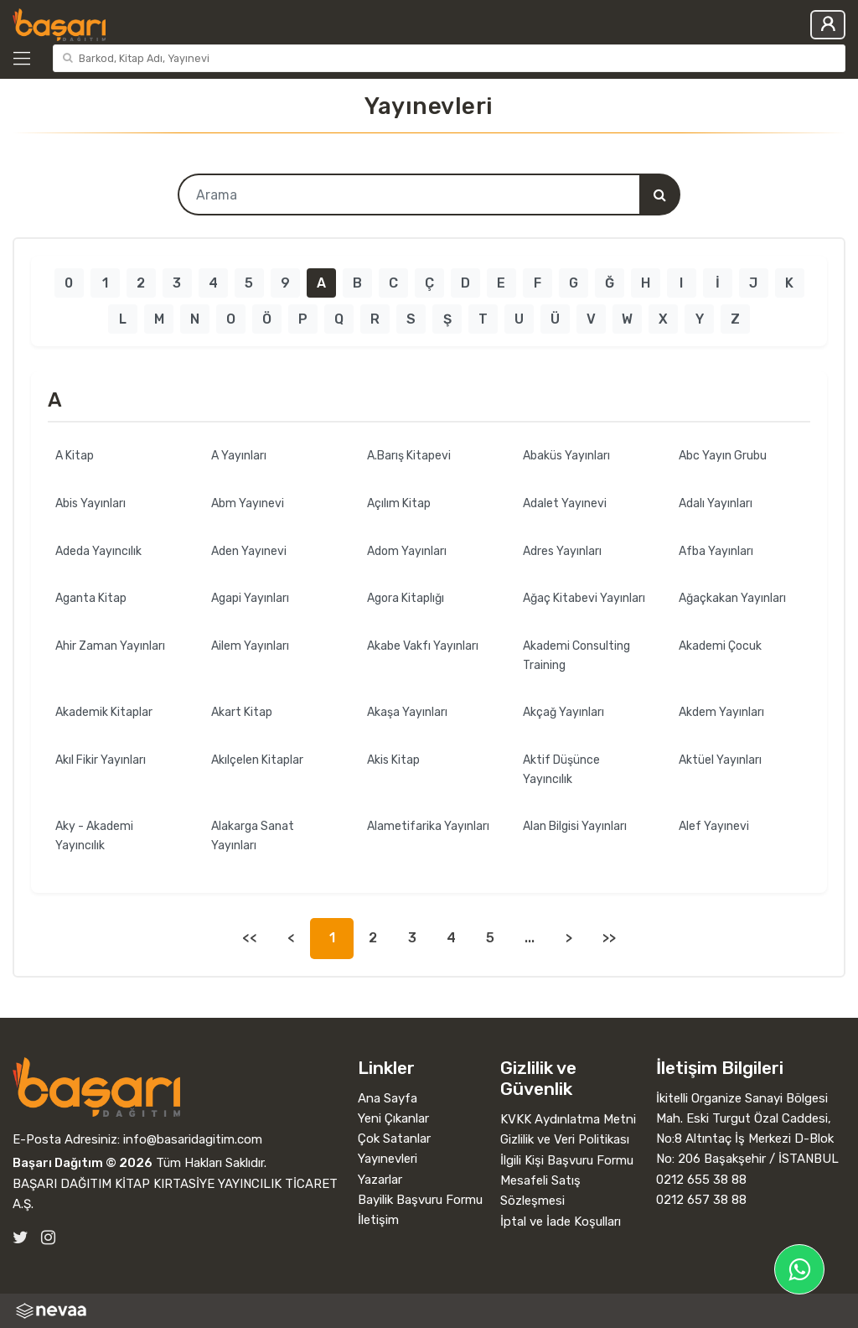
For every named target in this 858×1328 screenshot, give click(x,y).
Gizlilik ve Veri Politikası (564, 1139)
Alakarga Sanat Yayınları (252, 836)
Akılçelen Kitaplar (257, 760)
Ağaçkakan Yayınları (732, 598)
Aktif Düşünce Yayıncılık (561, 769)
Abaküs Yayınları (566, 456)
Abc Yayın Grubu (723, 456)
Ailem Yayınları (250, 646)
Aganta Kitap (91, 598)
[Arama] (659, 194)
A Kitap (74, 456)
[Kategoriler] (29, 58)
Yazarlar (380, 1179)
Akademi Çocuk (720, 646)
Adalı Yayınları (715, 503)
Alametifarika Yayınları (428, 826)
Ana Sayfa (387, 1098)
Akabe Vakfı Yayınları (422, 646)
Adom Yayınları (407, 551)
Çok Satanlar (394, 1138)
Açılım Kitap (399, 503)
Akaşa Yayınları (407, 712)
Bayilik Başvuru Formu (420, 1199)
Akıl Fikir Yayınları (100, 760)
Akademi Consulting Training (576, 655)
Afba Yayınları (716, 551)
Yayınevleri (387, 1158)
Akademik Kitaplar (103, 712)
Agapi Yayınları (250, 598)
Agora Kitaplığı (405, 598)
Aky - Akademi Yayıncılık (94, 836)
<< (249, 938)
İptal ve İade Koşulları (560, 1221)
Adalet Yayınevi (565, 503)
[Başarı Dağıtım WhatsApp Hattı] (799, 1269)
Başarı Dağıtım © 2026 (82, 1162)
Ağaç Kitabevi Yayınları (584, 598)
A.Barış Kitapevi (409, 456)
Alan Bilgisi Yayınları (575, 826)
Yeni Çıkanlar (393, 1118)
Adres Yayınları (562, 551)
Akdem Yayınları (721, 712)
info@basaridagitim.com (192, 1139)
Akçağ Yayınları (563, 712)
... (530, 938)
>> (609, 938)
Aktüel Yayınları (720, 760)
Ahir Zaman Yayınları (110, 646)
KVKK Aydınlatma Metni (568, 1119)
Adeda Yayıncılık (98, 551)
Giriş (827, 25)
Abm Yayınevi (247, 503)
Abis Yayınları (90, 503)
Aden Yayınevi (249, 551)
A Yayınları (238, 456)
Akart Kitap (241, 712)
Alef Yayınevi (714, 826)
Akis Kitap (393, 760)
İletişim (378, 1219)
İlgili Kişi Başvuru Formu (566, 1160)
